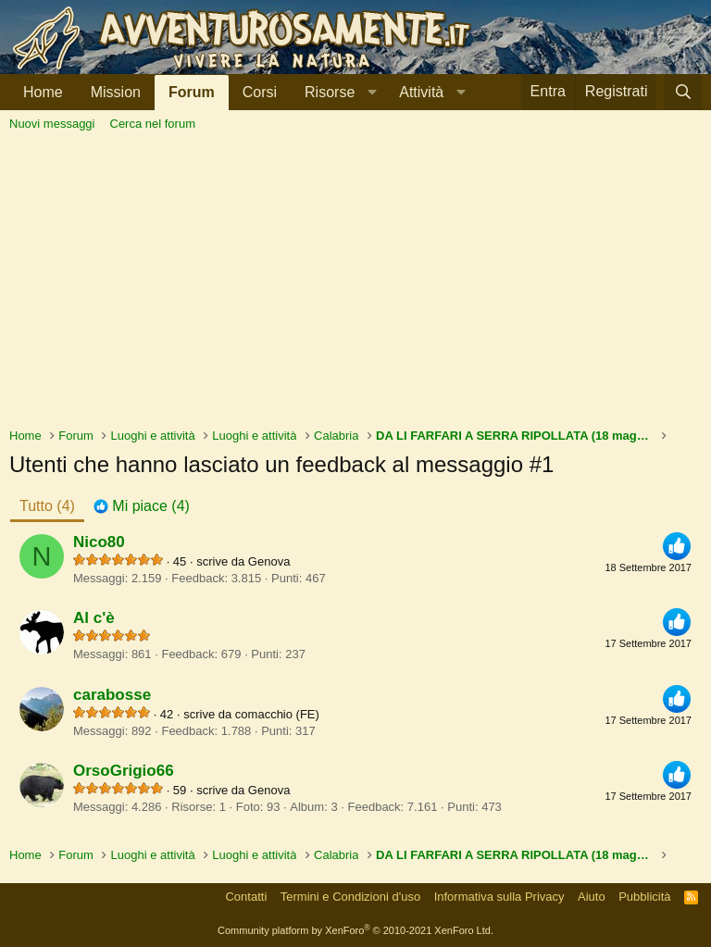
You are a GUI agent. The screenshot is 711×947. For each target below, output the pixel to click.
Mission (116, 92)
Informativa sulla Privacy (499, 896)
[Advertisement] (355, 287)
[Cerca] (683, 92)
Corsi (260, 92)
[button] (338, 92)
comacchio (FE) (277, 714)
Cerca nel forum (152, 124)
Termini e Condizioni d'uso (350, 896)
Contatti (246, 896)
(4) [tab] (47, 506)
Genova (269, 561)
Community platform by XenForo (355, 930)
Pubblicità (644, 896)
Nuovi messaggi (52, 124)
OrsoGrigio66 (123, 770)
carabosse (112, 695)
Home (43, 92)
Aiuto (591, 896)
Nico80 (99, 542)
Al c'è (94, 618)
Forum (191, 92)
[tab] (141, 506)
